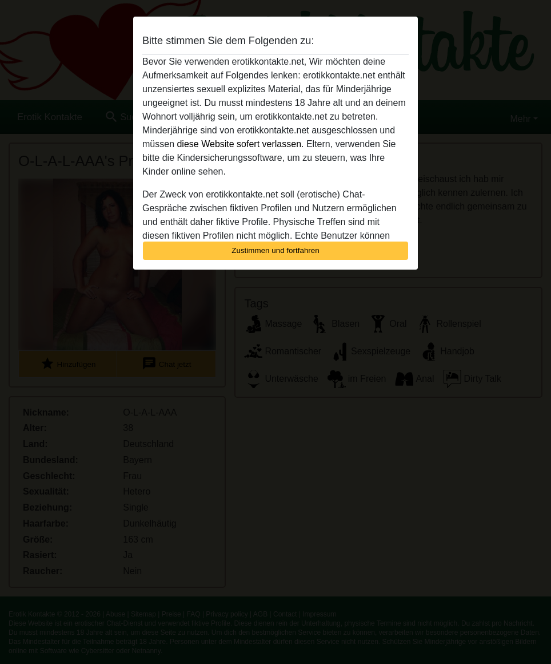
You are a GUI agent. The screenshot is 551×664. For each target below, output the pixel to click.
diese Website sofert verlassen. (240, 144)
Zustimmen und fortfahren (275, 250)
